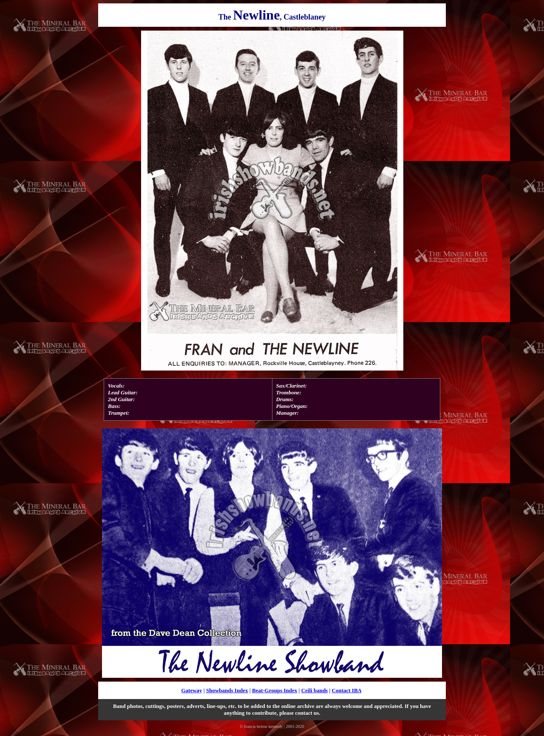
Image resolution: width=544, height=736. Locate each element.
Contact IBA (347, 690)
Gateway (191, 690)
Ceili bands (314, 690)
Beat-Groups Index (274, 690)
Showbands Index (227, 690)
